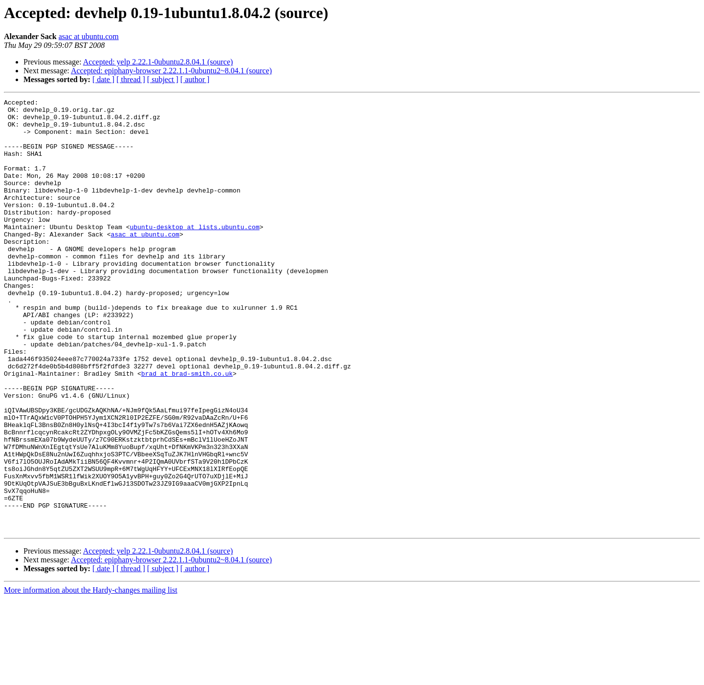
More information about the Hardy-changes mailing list (90, 676)
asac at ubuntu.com (89, 36)
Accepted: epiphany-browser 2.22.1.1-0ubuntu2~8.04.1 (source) (171, 70)
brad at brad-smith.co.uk (187, 429)
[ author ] (195, 79)
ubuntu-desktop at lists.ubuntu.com (194, 253)
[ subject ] (162, 79)
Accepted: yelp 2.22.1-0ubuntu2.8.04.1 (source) (158, 62)
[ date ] (103, 79)
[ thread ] (130, 79)
